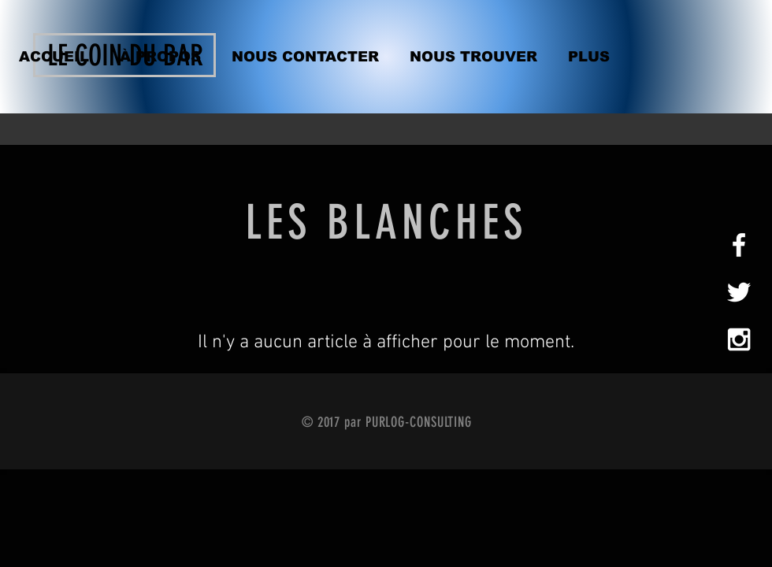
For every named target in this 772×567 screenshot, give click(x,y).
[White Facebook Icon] (739, 245)
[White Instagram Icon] (739, 339)
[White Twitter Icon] (739, 292)
